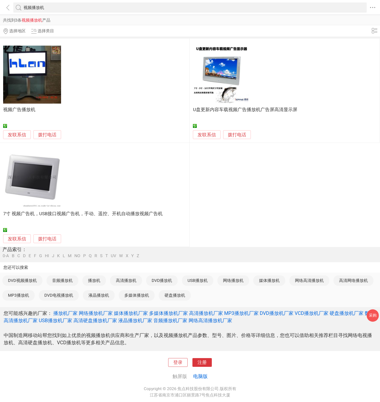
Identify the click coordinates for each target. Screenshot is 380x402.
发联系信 (17, 135)
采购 (373, 315)
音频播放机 (62, 280)
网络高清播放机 (309, 280)
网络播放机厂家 (96, 313)
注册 (202, 362)
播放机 (94, 280)
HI (47, 256)
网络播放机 (233, 280)
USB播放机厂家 (55, 320)
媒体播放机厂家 (131, 313)
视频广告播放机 (19, 109)
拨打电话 (47, 134)
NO (77, 256)
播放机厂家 (65, 313)
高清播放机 (126, 280)
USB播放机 (198, 280)
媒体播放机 (269, 280)
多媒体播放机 (136, 295)
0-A (6, 256)
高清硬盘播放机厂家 (95, 320)
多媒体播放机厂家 (168, 313)
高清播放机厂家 (206, 313)
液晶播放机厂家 (135, 320)
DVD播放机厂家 (276, 313)
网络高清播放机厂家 (210, 320)
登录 (177, 362)
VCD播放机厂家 (311, 313)
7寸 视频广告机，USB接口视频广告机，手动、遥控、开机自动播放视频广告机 (83, 213)
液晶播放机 (98, 295)
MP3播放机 (18, 295)
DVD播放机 (162, 280)
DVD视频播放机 (22, 280)
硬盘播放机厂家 (347, 313)
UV (113, 256)
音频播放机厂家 (170, 320)
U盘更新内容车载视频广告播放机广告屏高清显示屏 (245, 109)
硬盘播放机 (175, 295)
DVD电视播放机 (58, 295)
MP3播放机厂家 (241, 313)
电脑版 (200, 376)
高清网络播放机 (353, 280)
